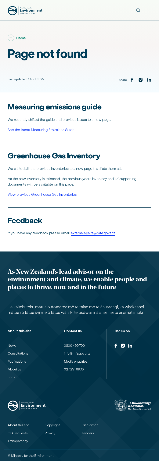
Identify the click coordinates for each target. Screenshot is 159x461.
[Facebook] (132, 80)
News (12, 345)
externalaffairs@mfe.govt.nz (93, 233)
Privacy (50, 433)
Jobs (11, 377)
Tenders (88, 433)
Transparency (18, 441)
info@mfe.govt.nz (77, 353)
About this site (18, 425)
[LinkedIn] (149, 80)
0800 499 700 (74, 345)
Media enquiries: (76, 361)
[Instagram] (140, 80)
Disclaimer (90, 425)
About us (14, 369)
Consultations (18, 353)
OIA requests (18, 433)
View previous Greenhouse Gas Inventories (42, 194)
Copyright (52, 425)
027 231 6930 (74, 369)
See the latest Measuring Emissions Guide (41, 129)
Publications (17, 361)
